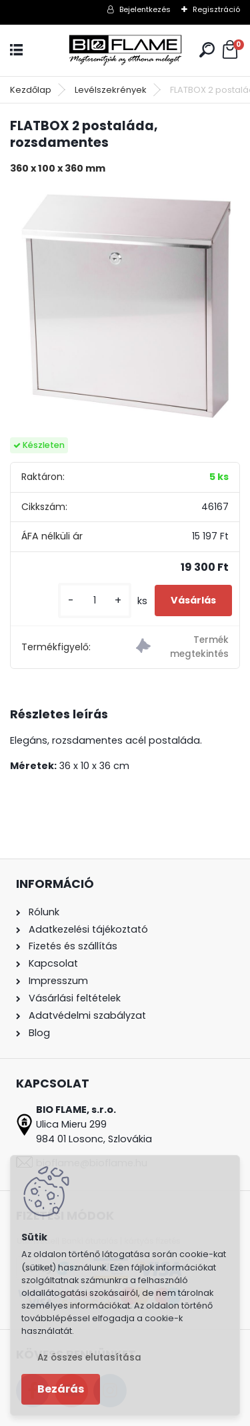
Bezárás (60, 1389)
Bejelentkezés (145, 9)
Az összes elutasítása (89, 1357)
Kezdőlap (30, 89)
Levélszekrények (111, 89)
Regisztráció (216, 9)
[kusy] (95, 600)
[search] (207, 50)
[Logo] (125, 50)
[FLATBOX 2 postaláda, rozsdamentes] (125, 306)
